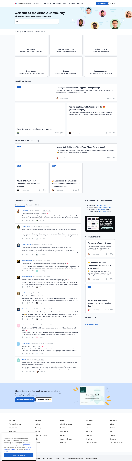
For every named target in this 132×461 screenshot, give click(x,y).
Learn (62, 420)
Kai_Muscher (25, 210)
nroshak (24, 293)
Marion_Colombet (27, 343)
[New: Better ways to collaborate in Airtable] (40, 119)
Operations (38, 432)
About (112, 424)
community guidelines (104, 207)
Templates (89, 439)
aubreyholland (26, 325)
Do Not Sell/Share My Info (75, 458)
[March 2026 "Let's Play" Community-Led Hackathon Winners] (31, 178)
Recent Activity (20, 205)
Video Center (64, 432)
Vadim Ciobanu (26, 244)
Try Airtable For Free (116, 443)
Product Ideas (57, 3)
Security (37, 458)
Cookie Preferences (91, 458)
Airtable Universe (91, 443)
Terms (63, 458)
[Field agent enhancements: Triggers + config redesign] (66, 93)
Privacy (57, 458)
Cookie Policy (26, 454)
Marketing (38, 428)
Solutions (38, 420)
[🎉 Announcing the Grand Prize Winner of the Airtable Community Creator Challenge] (66, 178)
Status (112, 435)
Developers (89, 432)
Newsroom (113, 439)
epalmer (24, 359)
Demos (62, 435)
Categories (29, 205)
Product (37, 424)
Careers (112, 428)
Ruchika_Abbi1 (26, 226)
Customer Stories (66, 439)
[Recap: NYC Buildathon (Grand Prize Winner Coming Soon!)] (66, 152)
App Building (13, 435)
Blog (111, 432)
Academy (72, 3)
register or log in (101, 205)
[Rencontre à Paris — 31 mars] (100, 248)
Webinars (63, 443)
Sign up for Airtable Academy (24, 399)
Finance (37, 443)
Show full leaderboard (92, 324)
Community (89, 435)
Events (65, 3)
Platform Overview (15, 424)
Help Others (38, 205)
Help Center (80, 3)
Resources (89, 420)
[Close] (34, 446)
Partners (88, 424)
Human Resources (41, 435)
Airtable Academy (66, 424)
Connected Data (14, 443)
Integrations (13, 428)
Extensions (12, 432)
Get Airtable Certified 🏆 (44, 399)
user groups (101, 209)
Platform (12, 420)
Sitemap (49, 458)
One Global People (27, 260)
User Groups (47, 3)
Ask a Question (103, 211)
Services (88, 428)
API (44, 458)
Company (113, 420)
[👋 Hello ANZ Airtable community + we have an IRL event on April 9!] (100, 270)
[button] (102, 3)
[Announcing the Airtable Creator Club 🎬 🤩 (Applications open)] (92, 119)
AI (9, 439)
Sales (36, 439)
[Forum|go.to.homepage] (23, 3)
